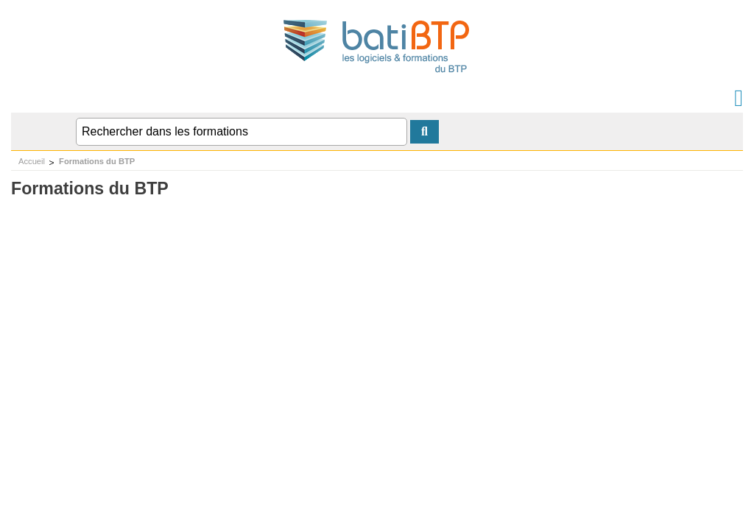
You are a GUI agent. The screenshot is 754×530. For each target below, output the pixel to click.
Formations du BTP (97, 161)
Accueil (31, 161)
